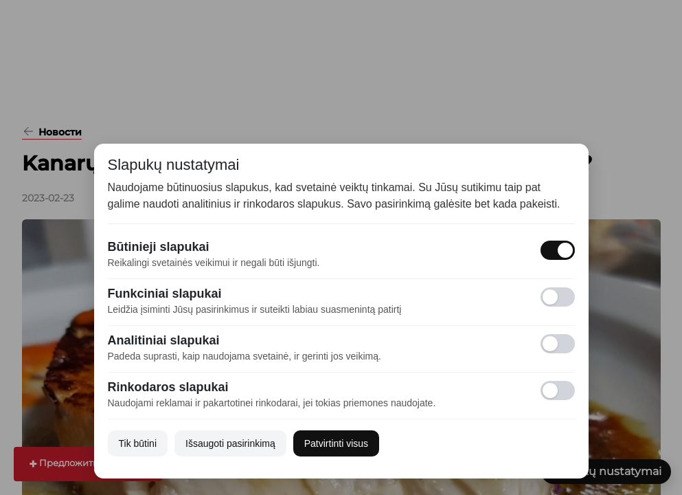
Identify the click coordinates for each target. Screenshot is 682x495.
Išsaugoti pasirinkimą (230, 443)
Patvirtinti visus (336, 443)
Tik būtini (138, 443)
